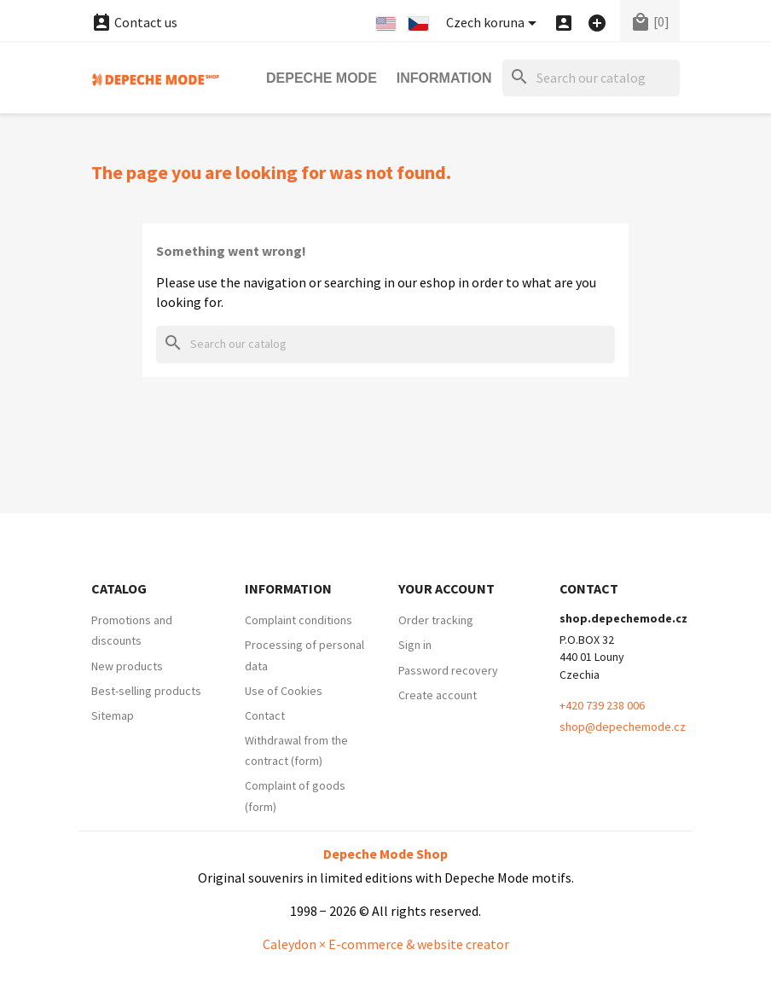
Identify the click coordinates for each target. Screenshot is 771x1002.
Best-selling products (146, 690)
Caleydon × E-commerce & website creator (386, 944)
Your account (446, 588)
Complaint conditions (298, 620)
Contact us (134, 22)
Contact (265, 715)
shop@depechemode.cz (622, 726)
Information (444, 78)
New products (127, 666)
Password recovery (448, 670)
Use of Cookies (283, 690)
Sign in (415, 644)
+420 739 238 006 (602, 705)
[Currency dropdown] (494, 23)
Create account (437, 695)
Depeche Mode (321, 78)
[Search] (591, 78)
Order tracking (435, 620)
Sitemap (112, 715)
